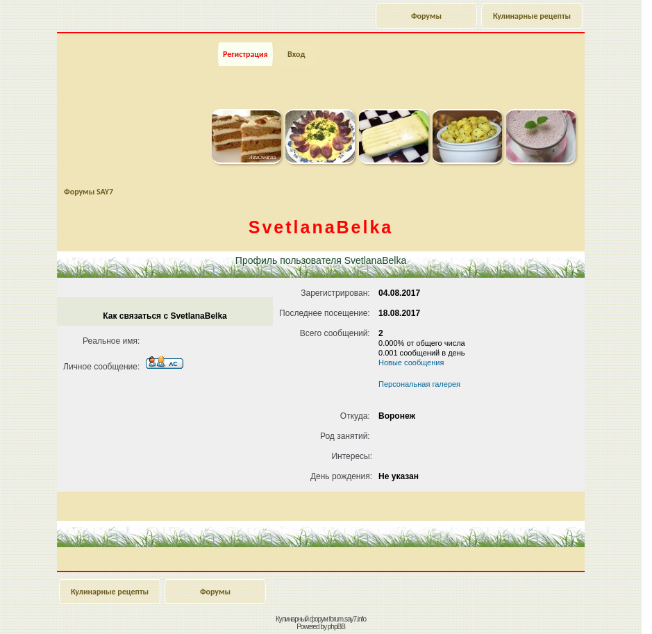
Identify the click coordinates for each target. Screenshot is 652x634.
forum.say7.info (347, 619)
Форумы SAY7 (88, 192)
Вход (296, 54)
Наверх (592, 608)
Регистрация (245, 54)
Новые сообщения (411, 362)
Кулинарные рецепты (532, 16)
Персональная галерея (419, 384)
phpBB (336, 627)
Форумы (426, 16)
